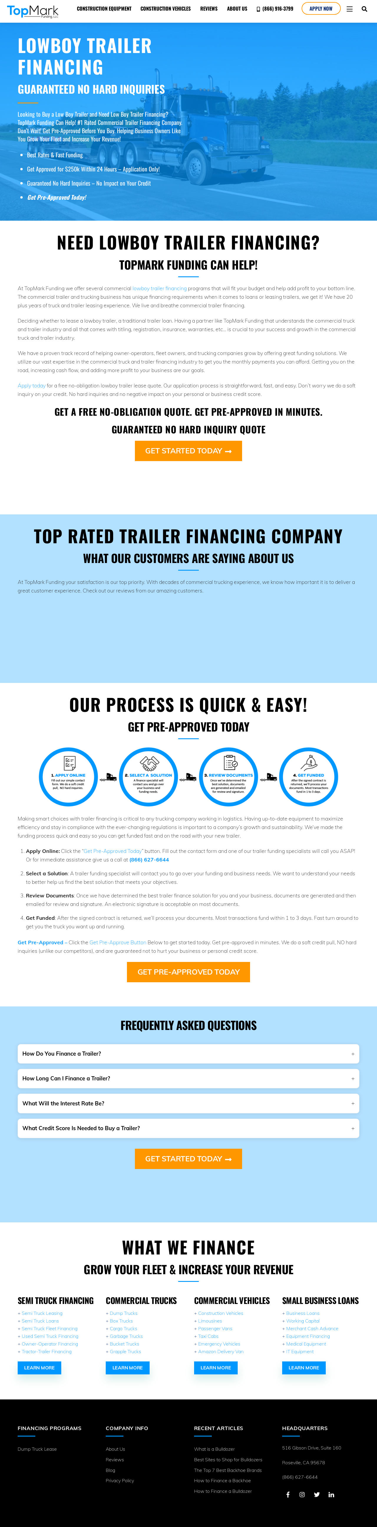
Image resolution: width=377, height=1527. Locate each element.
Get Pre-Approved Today (113, 848)
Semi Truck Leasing (42, 1306)
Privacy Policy (120, 1473)
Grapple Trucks (125, 1344)
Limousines (210, 1314)
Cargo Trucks (123, 1321)
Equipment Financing (308, 1329)
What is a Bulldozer (214, 1441)
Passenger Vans (215, 1321)
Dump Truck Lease (37, 1441)
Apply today (32, 385)
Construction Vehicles (164, 8)
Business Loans (303, 1306)
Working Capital (303, 1314)
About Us (236, 8)
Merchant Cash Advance (312, 1321)
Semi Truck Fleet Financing (49, 1321)
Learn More (39, 1360)
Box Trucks (121, 1314)
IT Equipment (300, 1344)
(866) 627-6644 (300, 1469)
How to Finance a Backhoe (222, 1473)
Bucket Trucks (124, 1337)
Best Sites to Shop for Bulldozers (228, 1452)
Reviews (207, 8)
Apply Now (319, 8)
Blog (110, 1462)
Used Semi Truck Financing (50, 1329)
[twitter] (317, 1486)
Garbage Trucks (126, 1329)
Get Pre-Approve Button (118, 939)
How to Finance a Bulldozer (223, 1483)
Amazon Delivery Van (221, 1344)
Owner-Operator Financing (50, 1337)
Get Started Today (188, 450)
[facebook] (288, 1486)
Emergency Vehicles (219, 1337)
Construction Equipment (102, 8)
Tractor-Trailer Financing (47, 1344)
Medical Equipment (306, 1337)
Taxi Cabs (208, 1329)
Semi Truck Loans (40, 1314)
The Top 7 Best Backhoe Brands (228, 1462)
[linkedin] (331, 1486)
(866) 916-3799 (273, 8)
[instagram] (302, 1486)
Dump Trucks (124, 1306)
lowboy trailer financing (160, 288)
